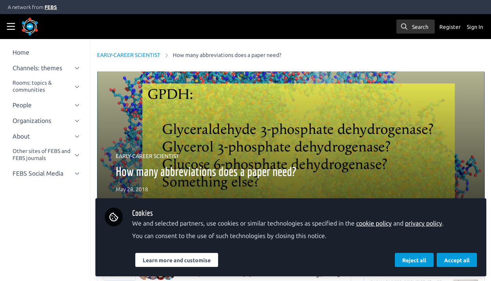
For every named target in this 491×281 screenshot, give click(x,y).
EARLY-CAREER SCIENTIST (138, 55)
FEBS (51, 7)
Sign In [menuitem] (475, 27)
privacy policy (433, 223)
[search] (415, 27)
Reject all (414, 260)
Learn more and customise (186, 260)
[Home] (40, 26)
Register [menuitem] (450, 27)
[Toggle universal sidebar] (11, 26)
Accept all (456, 260)
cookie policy (383, 223)
